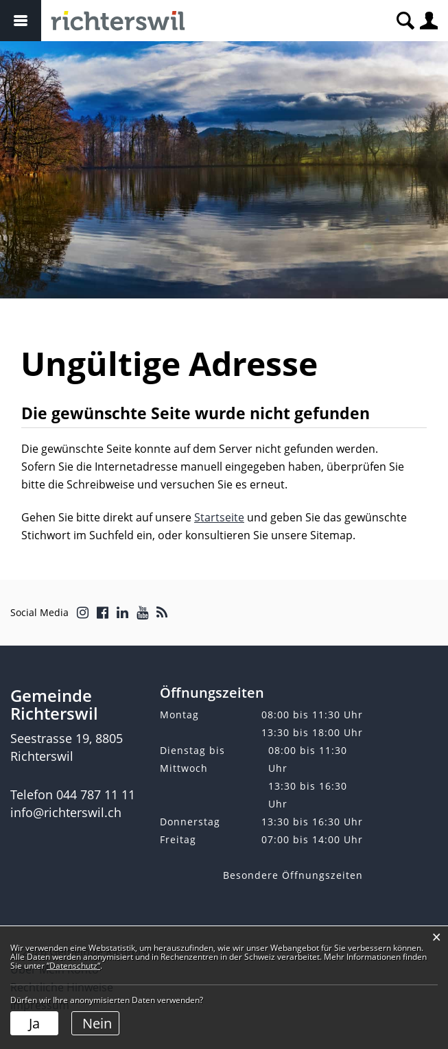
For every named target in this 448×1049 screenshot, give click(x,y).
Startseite (219, 517)
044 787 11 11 (95, 794)
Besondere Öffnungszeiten (293, 875)
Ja (34, 1023)
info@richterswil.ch (65, 812)
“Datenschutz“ (73, 965)
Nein (97, 1023)
